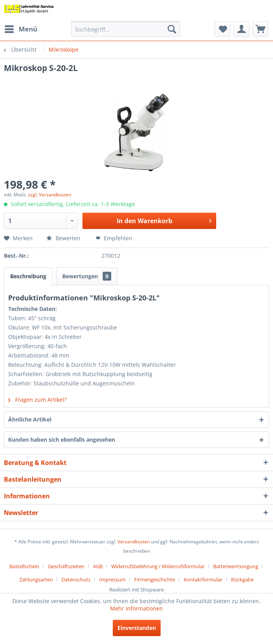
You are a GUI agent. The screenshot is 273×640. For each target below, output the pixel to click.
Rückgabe (242, 579)
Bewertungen (86, 276)
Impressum (112, 579)
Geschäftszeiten (66, 566)
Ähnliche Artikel (29, 419)
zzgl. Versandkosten (49, 194)
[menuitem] (20, 29)
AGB (98, 566)
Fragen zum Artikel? (37, 399)
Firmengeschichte (154, 579)
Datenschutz (76, 579)
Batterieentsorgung (235, 566)
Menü (21, 28)
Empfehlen (114, 238)
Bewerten (64, 238)
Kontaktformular (203, 579)
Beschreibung (28, 276)
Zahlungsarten (36, 579)
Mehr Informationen (136, 608)
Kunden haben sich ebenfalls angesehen (61, 439)
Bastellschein (24, 566)
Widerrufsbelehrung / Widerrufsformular (158, 566)
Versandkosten (133, 541)
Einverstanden (136, 627)
